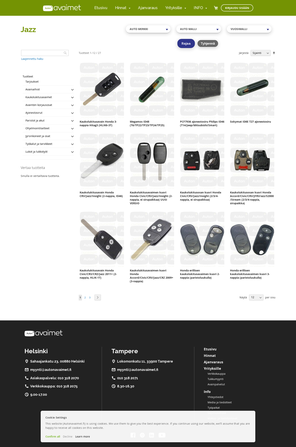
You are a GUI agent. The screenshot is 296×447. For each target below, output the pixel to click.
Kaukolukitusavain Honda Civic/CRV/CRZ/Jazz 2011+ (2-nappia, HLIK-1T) (98, 274)
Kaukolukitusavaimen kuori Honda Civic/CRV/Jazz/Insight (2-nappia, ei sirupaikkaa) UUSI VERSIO (151, 198)
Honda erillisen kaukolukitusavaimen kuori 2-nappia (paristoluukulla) (200, 274)
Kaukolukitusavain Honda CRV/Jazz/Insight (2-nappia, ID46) (101, 194)
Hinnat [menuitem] (120, 8)
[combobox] (148, 29)
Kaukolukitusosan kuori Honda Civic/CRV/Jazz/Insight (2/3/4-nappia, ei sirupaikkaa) (200, 196)
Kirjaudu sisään (237, 8)
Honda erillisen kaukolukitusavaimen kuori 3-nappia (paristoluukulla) (250, 274)
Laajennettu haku (32, 59)
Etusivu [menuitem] (100, 8)
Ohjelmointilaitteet (37, 128)
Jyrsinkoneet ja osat (37, 136)
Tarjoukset (32, 81)
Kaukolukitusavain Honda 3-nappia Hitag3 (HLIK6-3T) (98, 123)
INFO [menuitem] (198, 8)
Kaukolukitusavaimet (38, 97)
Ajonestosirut (33, 112)
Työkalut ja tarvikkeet (38, 144)
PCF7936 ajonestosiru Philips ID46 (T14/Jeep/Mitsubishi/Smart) (202, 123)
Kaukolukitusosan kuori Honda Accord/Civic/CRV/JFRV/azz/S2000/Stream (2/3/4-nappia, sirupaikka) (252, 198)
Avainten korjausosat (38, 105)
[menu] (150, 8)
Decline (67, 436)
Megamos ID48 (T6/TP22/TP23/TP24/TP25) (147, 123)
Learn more (82, 436)
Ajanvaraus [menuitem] (148, 8)
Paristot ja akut (34, 120)
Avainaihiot (32, 89)
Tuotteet (28, 76)
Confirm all (52, 436)
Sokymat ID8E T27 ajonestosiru (250, 121)
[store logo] (62, 8)
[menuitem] (128, 8)
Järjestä (243, 53)
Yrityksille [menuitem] (173, 8)
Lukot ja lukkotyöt (36, 151)
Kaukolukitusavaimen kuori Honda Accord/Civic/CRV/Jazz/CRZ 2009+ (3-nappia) (151, 276)
